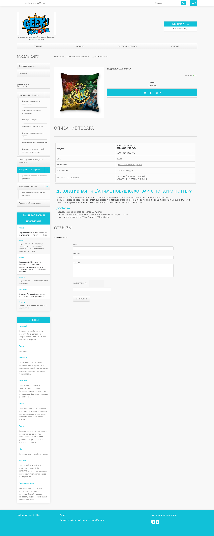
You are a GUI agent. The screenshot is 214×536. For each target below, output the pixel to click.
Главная (38, 46)
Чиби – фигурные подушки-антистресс (31, 161)
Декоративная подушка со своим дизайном (34, 177)
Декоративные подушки (75, 56)
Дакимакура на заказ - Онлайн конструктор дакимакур (33, 150)
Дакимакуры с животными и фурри (32, 134)
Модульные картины (34, 186)
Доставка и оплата (127, 46)
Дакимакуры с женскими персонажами (31, 102)
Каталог (80, 46)
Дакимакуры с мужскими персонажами (31, 112)
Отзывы (34, 320)
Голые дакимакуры (29, 120)
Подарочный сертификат (30, 203)
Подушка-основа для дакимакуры (35, 142)
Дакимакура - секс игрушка (32, 126)
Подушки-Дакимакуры (34, 95)
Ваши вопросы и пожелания (34, 218)
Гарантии (23, 73)
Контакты (175, 46)
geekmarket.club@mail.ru (36, 3)
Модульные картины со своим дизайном (33, 194)
